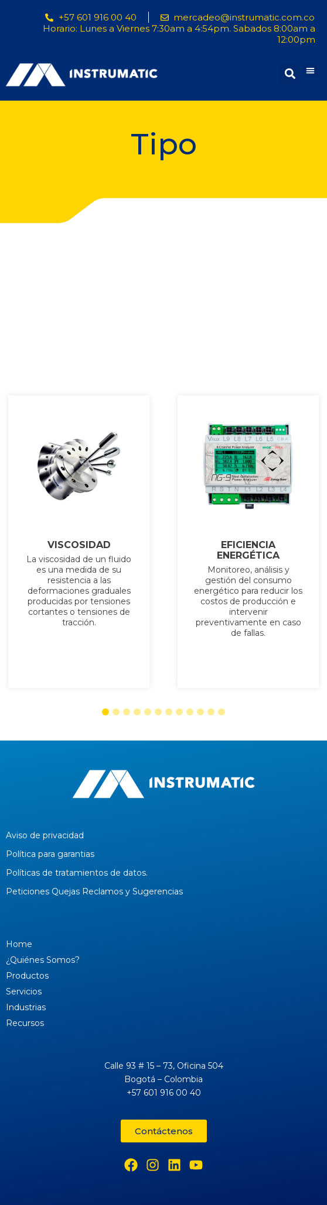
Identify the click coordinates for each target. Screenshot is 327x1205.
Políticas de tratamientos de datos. (77, 872)
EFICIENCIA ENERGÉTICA (248, 550)
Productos (27, 975)
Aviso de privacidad (45, 835)
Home (19, 944)
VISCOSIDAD (79, 545)
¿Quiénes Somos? (43, 960)
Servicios (24, 991)
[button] (310, 70)
